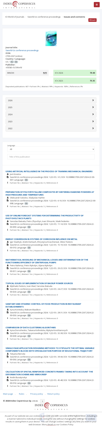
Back (92, 20)
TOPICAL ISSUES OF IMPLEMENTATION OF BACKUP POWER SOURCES (39, 283)
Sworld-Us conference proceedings (44, 16)
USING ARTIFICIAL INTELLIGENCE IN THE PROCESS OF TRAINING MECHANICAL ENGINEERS (49, 171)
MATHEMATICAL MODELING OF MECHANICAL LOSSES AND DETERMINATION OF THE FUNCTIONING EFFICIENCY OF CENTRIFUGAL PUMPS (47, 261)
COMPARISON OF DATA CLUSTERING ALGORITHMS (31, 327)
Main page (8, 393)
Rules (21, 393)
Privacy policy (36, 393)
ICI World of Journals (14, 16)
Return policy (53, 393)
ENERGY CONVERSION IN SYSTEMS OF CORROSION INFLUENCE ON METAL (41, 239)
